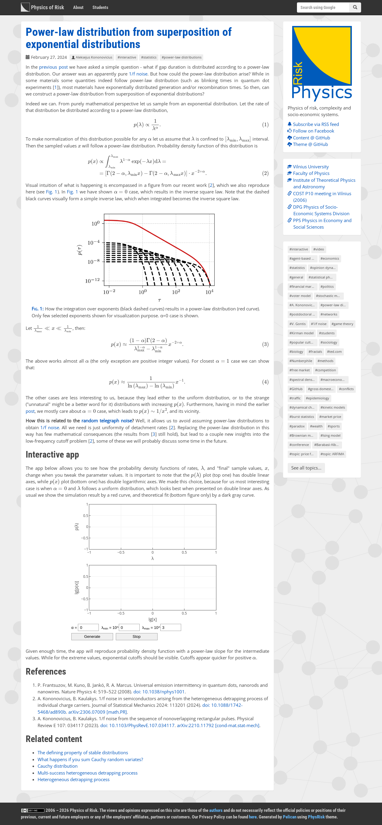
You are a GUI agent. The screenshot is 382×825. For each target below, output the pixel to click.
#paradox (297, 426)
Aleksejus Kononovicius (92, 57)
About (78, 7)
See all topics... (306, 468)
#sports (334, 426)
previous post (53, 67)
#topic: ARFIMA (332, 454)
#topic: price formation (303, 454)
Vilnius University (309, 167)
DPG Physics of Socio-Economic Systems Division (319, 210)
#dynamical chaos (303, 407)
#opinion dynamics (324, 267)
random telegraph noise (106, 421)
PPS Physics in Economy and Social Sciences (321, 223)
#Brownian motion (303, 435)
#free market (299, 370)
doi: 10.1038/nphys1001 (159, 692)
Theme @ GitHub (309, 144)
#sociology (329, 342)
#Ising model (331, 435)
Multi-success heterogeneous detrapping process (88, 773)
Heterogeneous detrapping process (74, 779)
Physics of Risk (42, 7)
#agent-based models (303, 258)
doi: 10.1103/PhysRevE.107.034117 (137, 725)
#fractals (315, 351)
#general (296, 277)
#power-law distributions (181, 57)
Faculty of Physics (309, 173)
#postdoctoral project (303, 314)
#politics (327, 286)
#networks (329, 314)
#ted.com (334, 351)
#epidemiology (317, 398)
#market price (330, 416)
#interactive (127, 57)
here (253, 817)
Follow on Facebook (312, 131)
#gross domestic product (322, 389)
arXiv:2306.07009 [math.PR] (97, 712)
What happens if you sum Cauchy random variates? (90, 759)
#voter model (300, 295)
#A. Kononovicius (303, 305)
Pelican (289, 817)
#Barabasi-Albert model (328, 444)
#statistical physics (322, 277)
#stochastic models (330, 295)
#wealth (316, 426)
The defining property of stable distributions (83, 752)
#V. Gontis (297, 323)
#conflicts (346, 389)
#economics (330, 258)
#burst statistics (301, 416)
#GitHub (296, 389)
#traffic (295, 398)
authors (216, 810)
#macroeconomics (334, 379)
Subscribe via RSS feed (314, 124)
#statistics (148, 57)
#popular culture (302, 342)
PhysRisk (316, 817)
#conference (299, 444)
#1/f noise (318, 323)
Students (100, 7)
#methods (325, 360)
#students (327, 333)
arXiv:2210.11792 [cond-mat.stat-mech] (218, 725)
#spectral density (302, 379)
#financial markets (303, 286)
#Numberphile (300, 360)
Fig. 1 (51, 192)
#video (318, 249)
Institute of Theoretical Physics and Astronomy (322, 183)
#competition (325, 370)
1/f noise (138, 74)
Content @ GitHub (310, 138)
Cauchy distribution (58, 766)
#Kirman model (301, 333)
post (30, 411)
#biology (296, 351)
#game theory (342, 323)
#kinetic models (333, 407)
